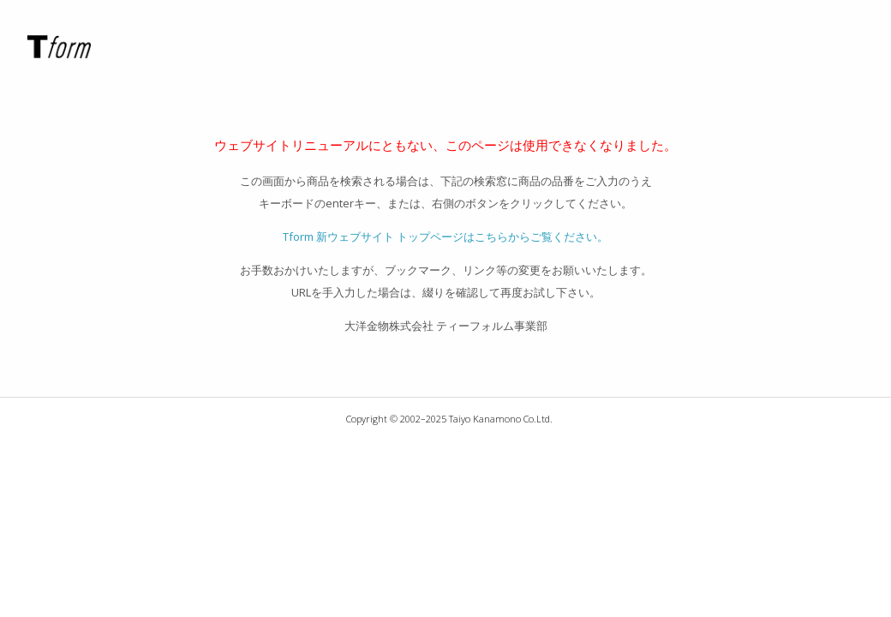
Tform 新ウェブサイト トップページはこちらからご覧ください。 (445, 236)
